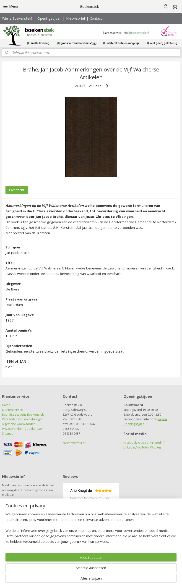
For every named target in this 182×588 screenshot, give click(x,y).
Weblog (155, 447)
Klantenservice (12, 410)
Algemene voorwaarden (19, 424)
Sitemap (7, 433)
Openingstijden (49, 18)
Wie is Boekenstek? (17, 18)
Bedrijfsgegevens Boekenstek (23, 414)
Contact (96, 18)
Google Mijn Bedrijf (151, 442)
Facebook (130, 442)
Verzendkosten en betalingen (22, 419)
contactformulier (74, 443)
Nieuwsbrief (75, 18)
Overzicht (16, 189)
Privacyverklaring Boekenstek (22, 429)
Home (6, 405)
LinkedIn (129, 447)
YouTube (142, 447)
